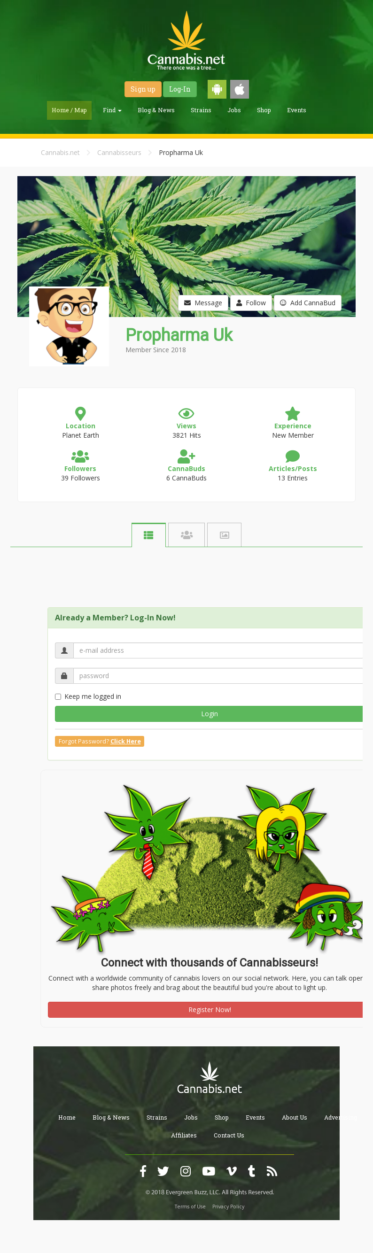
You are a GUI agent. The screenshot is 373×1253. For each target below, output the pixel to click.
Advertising (340, 1117)
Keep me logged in (88, 696)
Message (203, 302)
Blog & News (156, 110)
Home (67, 1117)
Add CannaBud (307, 302)
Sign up (143, 89)
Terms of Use (190, 1206)
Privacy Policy (228, 1206)
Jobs (234, 110)
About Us (294, 1117)
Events (296, 110)
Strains (201, 110)
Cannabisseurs (119, 152)
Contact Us (229, 1135)
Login (209, 713)
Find (112, 110)
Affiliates (184, 1135)
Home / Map (69, 110)
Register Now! (209, 1009)
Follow (251, 302)
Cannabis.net (60, 152)
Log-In (180, 89)
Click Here (125, 741)
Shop (264, 110)
